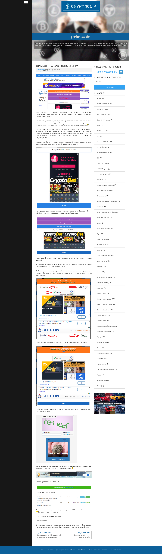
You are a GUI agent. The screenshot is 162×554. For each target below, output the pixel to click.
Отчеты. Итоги (101, 321)
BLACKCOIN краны (103, 120)
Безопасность (101, 196)
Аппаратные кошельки (104, 190)
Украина (99, 375)
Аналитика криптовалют (105, 185)
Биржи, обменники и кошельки (107, 201)
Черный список (102, 380)
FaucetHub (58, 144)
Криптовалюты (102, 261)
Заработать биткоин (103, 228)
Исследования (102, 245)
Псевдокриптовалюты (104, 331)
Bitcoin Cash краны (103, 104)
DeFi (98, 136)
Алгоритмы (100, 180)
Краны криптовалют (57, 70)
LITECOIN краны (102, 163)
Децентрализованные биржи (106, 212)
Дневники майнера (103, 218)
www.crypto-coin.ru (115, 550)
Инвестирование (102, 239)
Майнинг (100, 266)
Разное (99, 337)
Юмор (99, 386)
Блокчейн (100, 207)
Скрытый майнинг (103, 353)
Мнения (99, 272)
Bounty (99, 125)
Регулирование (102, 342)
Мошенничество (102, 283)
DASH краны (101, 131)
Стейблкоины (101, 359)
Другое (99, 223)
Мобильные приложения (105, 277)
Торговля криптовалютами (105, 369)
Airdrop (99, 98)
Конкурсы (100, 250)
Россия (99, 348)
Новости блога (102, 293)
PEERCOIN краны (103, 174)
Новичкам (100, 288)
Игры (98, 234)
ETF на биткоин (102, 147)
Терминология (101, 364)
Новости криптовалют (104, 299)
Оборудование (102, 315)
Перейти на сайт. (42, 521)
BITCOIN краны (47, 70)
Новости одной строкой (105, 304)
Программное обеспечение (106, 326)
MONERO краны (102, 169)
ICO (98, 158)
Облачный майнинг (103, 310)
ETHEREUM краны (103, 152)
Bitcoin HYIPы (101, 109)
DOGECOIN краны (103, 142)
